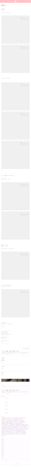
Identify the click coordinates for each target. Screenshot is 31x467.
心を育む (23, 431)
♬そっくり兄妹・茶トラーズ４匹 (17, 419)
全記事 (3, 435)
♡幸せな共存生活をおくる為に (6, 427)
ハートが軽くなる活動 (18, 431)
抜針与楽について (11, 431)
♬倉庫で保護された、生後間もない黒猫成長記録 (7, 423)
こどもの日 (2, 366)
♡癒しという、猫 (20, 427)
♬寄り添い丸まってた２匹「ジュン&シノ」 (7, 419)
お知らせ (25, 427)
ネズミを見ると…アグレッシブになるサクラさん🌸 (6, 361)
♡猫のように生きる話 (14, 427)
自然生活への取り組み (5, 431)
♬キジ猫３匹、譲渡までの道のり (18, 423)
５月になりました (7, 408)
